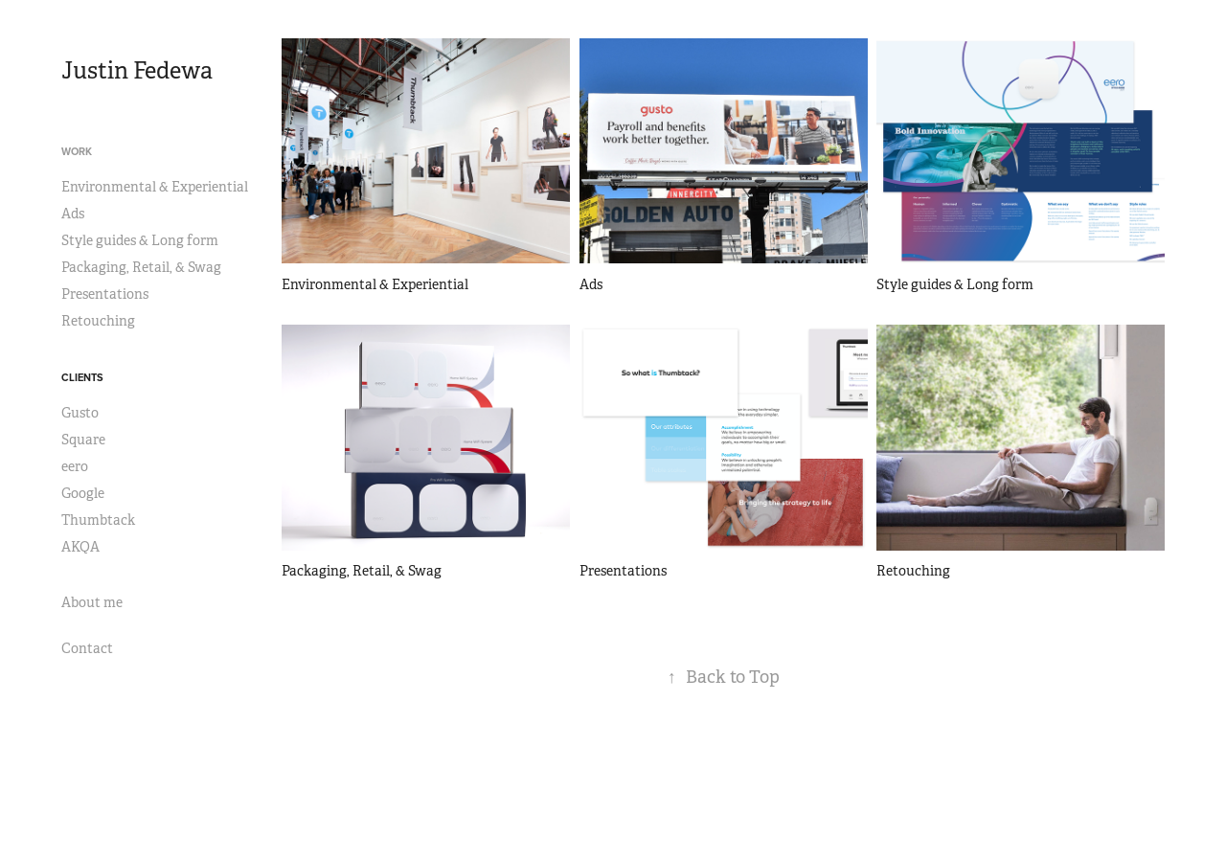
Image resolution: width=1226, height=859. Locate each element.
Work (76, 151)
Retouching (98, 320)
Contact (87, 648)
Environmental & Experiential (154, 186)
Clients (82, 377)
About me (92, 602)
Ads (72, 213)
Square (83, 439)
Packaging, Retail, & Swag (141, 267)
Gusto (80, 412)
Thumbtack (98, 520)
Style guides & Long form (139, 240)
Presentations (104, 294)
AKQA (80, 546)
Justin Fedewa (137, 71)
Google (82, 493)
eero (74, 466)
